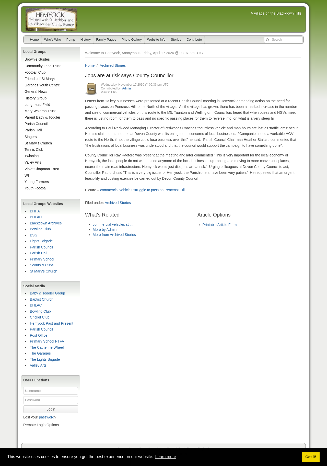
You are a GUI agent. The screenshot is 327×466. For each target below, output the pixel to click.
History (85, 39)
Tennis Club (34, 149)
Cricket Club (39, 317)
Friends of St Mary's (40, 79)
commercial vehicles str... (113, 224)
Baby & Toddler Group (47, 293)
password (46, 417)
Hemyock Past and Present (51, 323)
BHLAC (36, 217)
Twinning (32, 156)
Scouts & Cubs (42, 265)
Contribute (194, 39)
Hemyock (51, 19)
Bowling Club (40, 229)
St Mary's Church (38, 143)
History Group (35, 98)
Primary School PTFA (47, 341)
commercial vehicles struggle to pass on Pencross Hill (142, 190)
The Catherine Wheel (47, 347)
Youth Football (36, 188)
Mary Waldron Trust (40, 111)
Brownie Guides (37, 59)
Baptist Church (41, 299)
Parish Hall (33, 130)
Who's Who (52, 39)
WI (27, 175)
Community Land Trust (43, 66)
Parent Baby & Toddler (42, 117)
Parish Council (36, 124)
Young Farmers (37, 182)
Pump (70, 39)
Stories (176, 39)
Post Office (38, 335)
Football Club (35, 72)
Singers (31, 137)
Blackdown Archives (46, 223)
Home (34, 39)
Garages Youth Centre (42, 85)
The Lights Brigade (45, 359)
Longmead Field (37, 105)
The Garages (40, 353)
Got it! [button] (310, 457)
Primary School (42, 259)
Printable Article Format (221, 225)
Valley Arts (33, 162)
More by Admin (104, 230)
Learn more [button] (165, 456)
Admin (126, 88)
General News (36, 91)
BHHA (35, 211)
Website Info (156, 39)
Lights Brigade (41, 241)
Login (50, 409)
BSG (34, 235)
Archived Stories (113, 65)
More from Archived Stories (114, 235)
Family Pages (106, 39)
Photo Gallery (132, 39)
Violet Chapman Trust (42, 169)
